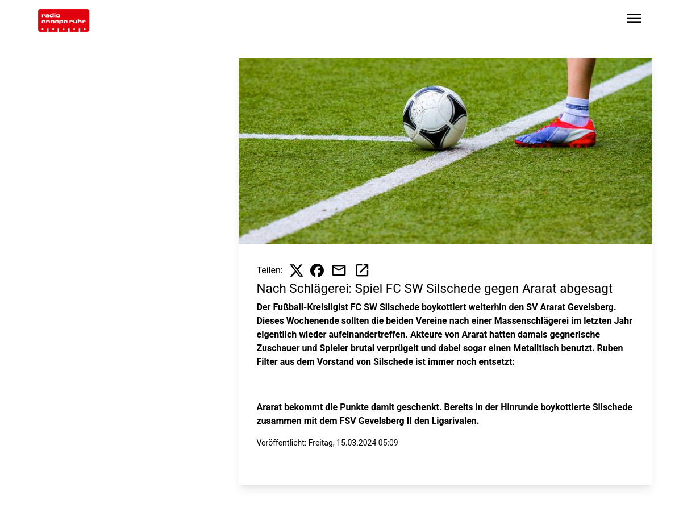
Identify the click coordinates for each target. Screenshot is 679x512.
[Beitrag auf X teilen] (296, 270)
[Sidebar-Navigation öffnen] (634, 20)
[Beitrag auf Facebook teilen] (317, 270)
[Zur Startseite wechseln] (63, 20)
